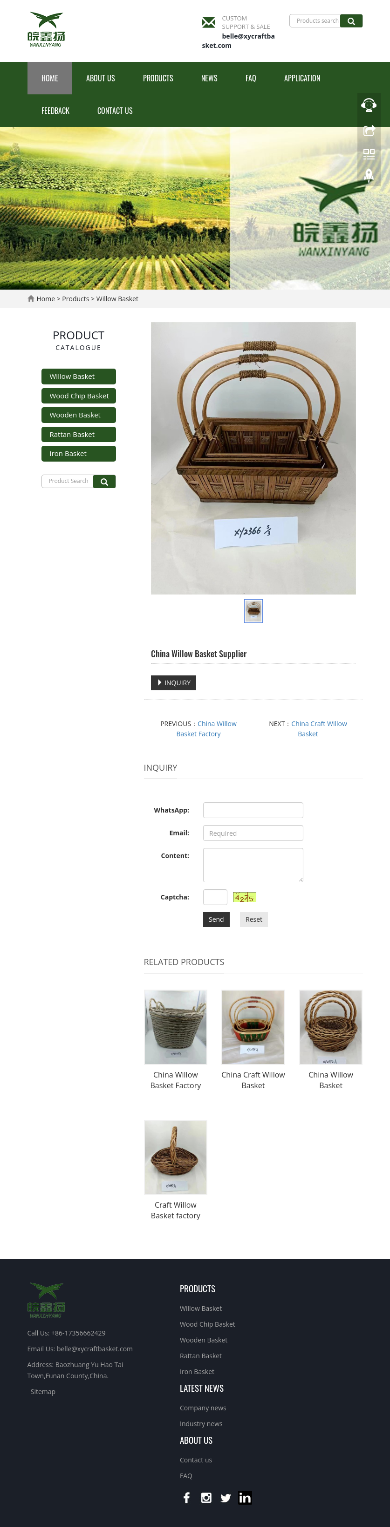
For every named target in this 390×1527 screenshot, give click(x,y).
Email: (179, 832)
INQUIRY (174, 682)
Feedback (55, 110)
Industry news (201, 1423)
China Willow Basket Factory (175, 1080)
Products (158, 78)
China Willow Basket (330, 1080)
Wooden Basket (75, 414)
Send (216, 919)
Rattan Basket (72, 434)
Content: (175, 855)
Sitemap (43, 1391)
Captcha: (175, 896)
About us (100, 78)
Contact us (115, 110)
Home (49, 78)
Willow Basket (116, 298)
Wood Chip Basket (79, 395)
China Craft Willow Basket (253, 1080)
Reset (254, 919)
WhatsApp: (171, 810)
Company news (203, 1407)
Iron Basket (68, 453)
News (209, 78)
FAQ (251, 78)
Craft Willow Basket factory (175, 1210)
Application (302, 78)
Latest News (202, 1387)
